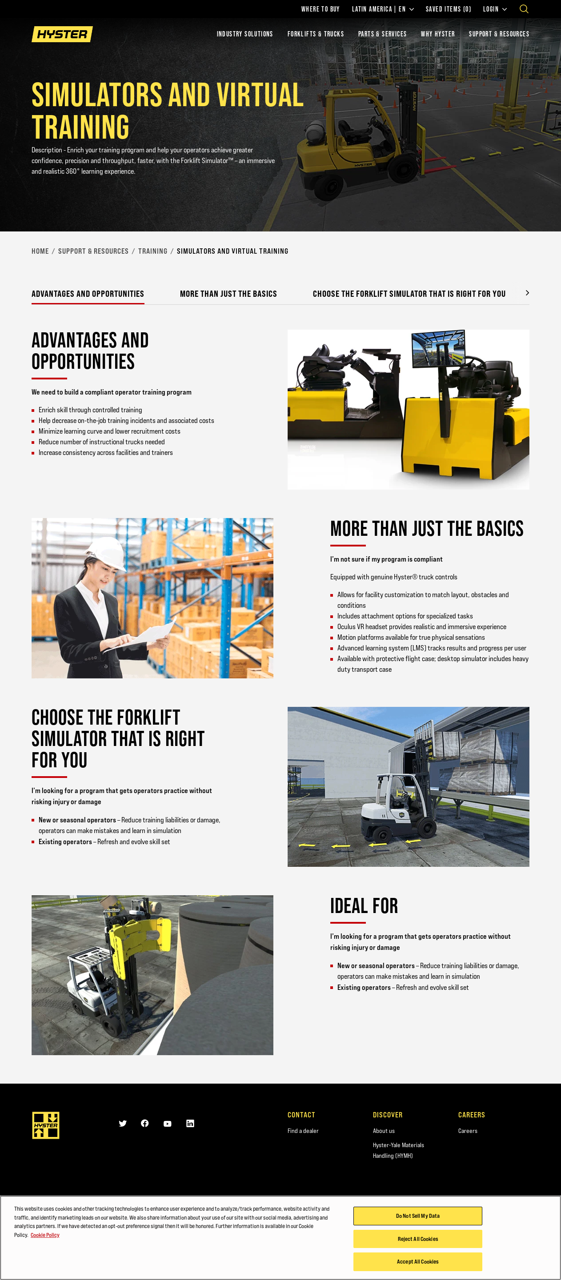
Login (495, 9)
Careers (467, 1130)
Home (40, 251)
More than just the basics (228, 293)
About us (384, 1130)
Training (153, 251)
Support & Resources (499, 34)
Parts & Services (382, 34)
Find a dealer (303, 1130)
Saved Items (448, 9)
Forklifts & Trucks (316, 34)
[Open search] (524, 9)
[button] (520, 292)
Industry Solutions (245, 34)
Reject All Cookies (418, 1239)
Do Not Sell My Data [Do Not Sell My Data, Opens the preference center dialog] (418, 1216)
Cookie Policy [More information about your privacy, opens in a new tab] (45, 1234)
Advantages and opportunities (88, 293)
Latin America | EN (383, 9)
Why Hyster (438, 34)
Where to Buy (320, 9)
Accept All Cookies (418, 1261)
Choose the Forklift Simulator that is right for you (409, 293)
